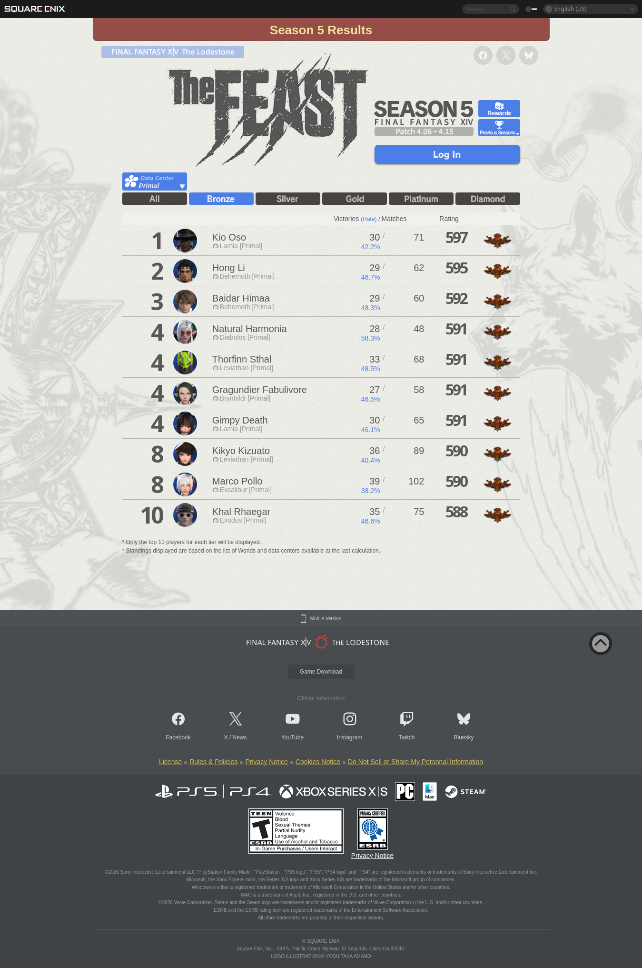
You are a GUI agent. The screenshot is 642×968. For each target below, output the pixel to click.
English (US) (570, 9)
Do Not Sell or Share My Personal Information (415, 762)
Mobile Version (326, 618)
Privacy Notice (266, 762)
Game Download (321, 671)
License (170, 762)
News (240, 737)
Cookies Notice (318, 762)
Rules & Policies (213, 762)
